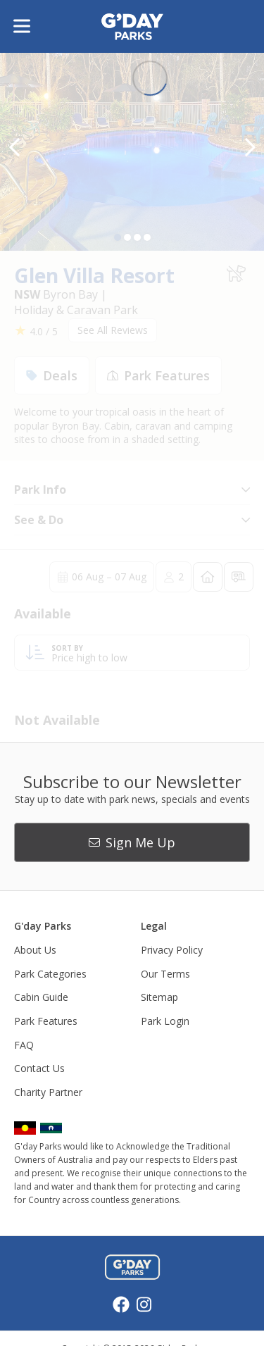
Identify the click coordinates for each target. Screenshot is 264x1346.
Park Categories (50, 973)
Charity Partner (48, 1092)
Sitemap (159, 997)
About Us (35, 949)
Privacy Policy (172, 949)
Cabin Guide (41, 997)
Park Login (165, 1021)
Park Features (45, 1021)
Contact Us (39, 1068)
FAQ (24, 1045)
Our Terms (165, 973)
